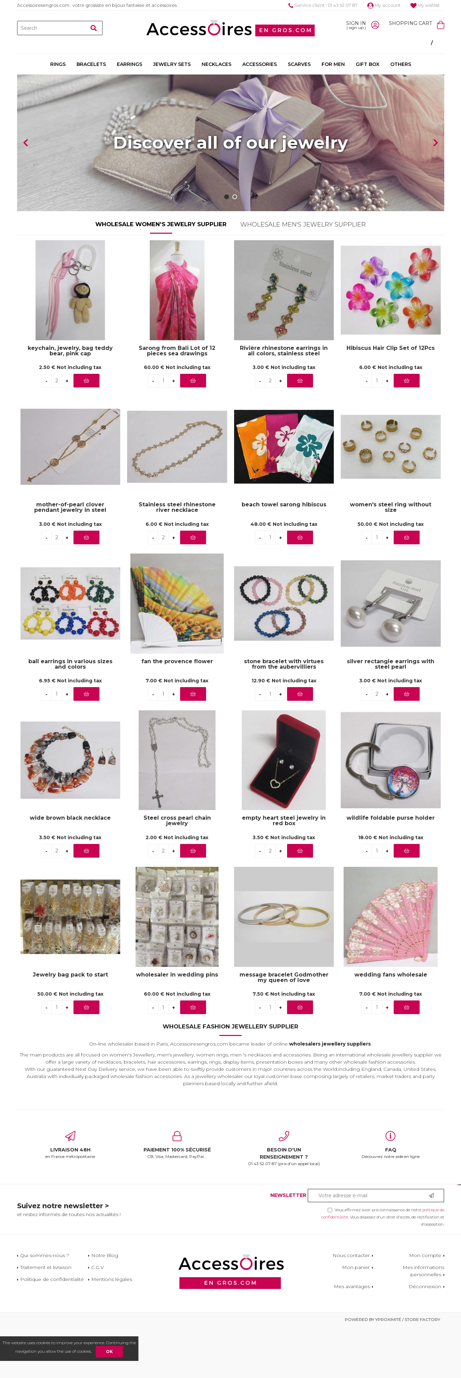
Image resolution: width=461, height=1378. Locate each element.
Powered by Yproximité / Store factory (392, 1370)
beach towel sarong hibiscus (284, 556)
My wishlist (425, 5)
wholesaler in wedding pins (177, 1026)
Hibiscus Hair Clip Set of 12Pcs (391, 400)
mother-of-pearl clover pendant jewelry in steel (70, 558)
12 (284, 732)
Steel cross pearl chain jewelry (177, 872)
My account (384, 5)
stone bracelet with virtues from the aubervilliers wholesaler (284, 715)
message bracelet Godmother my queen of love (284, 1028)
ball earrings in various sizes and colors (70, 715)
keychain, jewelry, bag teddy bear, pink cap (70, 402)
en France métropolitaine (70, 1196)
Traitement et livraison (45, 1318)
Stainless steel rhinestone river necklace (177, 558)
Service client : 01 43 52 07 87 (322, 5)
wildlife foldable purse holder (391, 869)
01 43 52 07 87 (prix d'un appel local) (284, 1199)
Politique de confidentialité (52, 1330)
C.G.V (97, 1318)
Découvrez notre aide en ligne (390, 1196)
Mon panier (356, 1318)
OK (109, 1351)
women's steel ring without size (390, 558)
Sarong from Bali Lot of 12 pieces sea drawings (177, 402)
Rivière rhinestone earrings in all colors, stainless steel (284, 402)
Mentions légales (111, 1330)
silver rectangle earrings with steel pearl (390, 715)
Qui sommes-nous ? (44, 1307)
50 (390, 575)
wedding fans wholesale (390, 1026)
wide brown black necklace (70, 869)
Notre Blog (104, 1307)
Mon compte (425, 1307)
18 (390, 889)
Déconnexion (425, 1338)
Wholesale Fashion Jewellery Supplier (230, 1077)
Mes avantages (352, 1338)
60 (177, 418)
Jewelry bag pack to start (70, 1026)
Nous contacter (351, 1307)
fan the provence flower (177, 713)
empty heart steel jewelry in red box (284, 872)
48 (283, 575)
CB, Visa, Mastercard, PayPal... (177, 1196)
